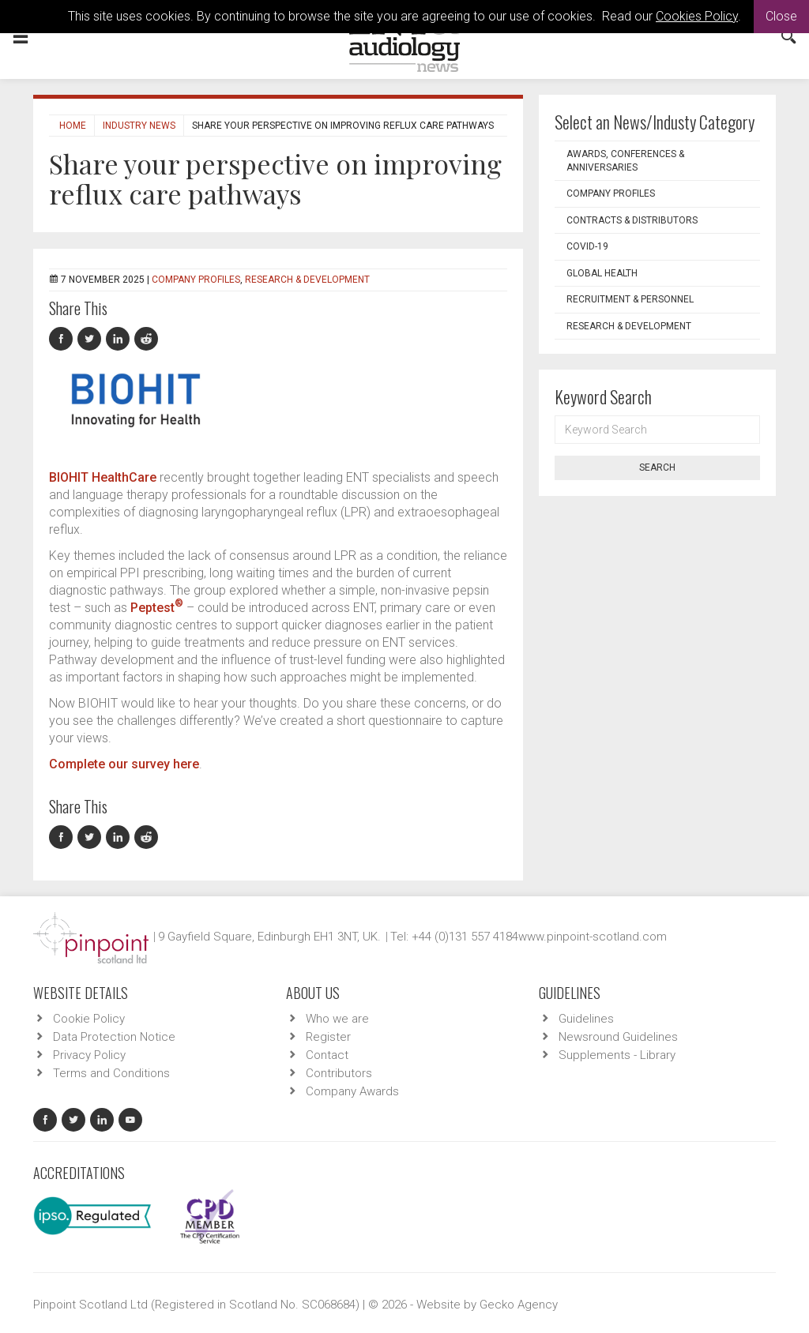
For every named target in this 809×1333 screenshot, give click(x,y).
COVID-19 (587, 246)
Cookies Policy (697, 16)
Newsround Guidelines (618, 1037)
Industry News (139, 125)
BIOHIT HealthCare (102, 477)
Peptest (156, 607)
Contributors (339, 1073)
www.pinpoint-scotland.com (592, 936)
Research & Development (307, 279)
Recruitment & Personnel (630, 299)
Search (657, 467)
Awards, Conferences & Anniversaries (625, 160)
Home (72, 125)
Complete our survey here (124, 764)
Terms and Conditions (111, 1073)
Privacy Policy (89, 1055)
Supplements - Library (617, 1055)
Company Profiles (196, 279)
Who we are (337, 1019)
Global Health (602, 273)
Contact (327, 1055)
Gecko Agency (519, 1304)
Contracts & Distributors (632, 220)
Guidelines (586, 1019)
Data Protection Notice (114, 1037)
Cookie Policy (89, 1019)
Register (328, 1037)
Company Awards (352, 1091)
